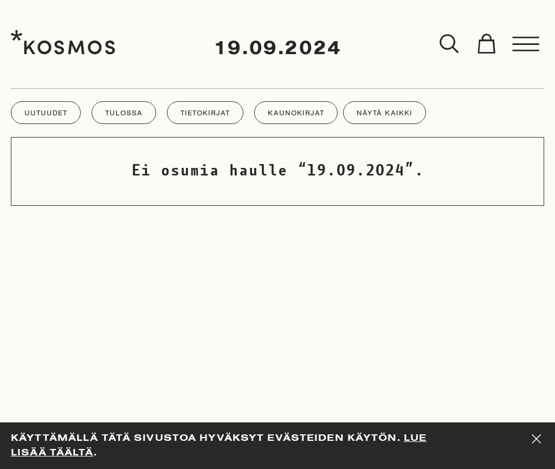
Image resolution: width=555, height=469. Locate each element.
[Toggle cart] (486, 44)
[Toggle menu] (526, 44)
